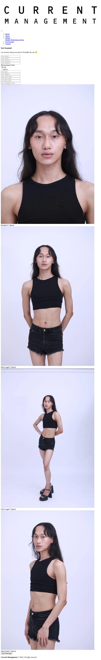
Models (8, 40)
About (7, 36)
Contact (8, 44)
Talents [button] (7, 38)
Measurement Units (8, 65)
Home (7, 34)
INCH (5, 69)
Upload (11, 225)
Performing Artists (17, 40)
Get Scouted (9, 42)
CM (4, 67)
